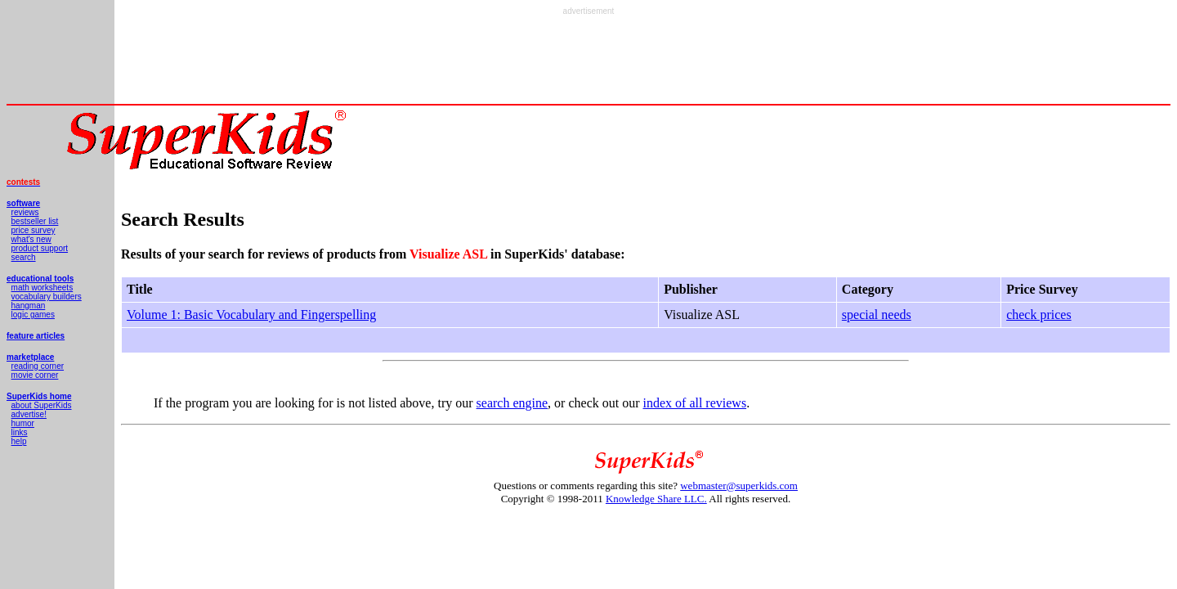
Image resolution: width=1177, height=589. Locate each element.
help (19, 441)
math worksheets (42, 287)
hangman (28, 305)
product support (40, 248)
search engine (512, 403)
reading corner (37, 366)
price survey (33, 230)
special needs (876, 314)
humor (22, 423)
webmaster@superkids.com (739, 485)
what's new (31, 239)
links (19, 432)
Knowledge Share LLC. (656, 498)
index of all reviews (695, 403)
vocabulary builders (46, 296)
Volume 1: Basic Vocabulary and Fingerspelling (251, 314)
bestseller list (35, 221)
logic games (33, 314)
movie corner (35, 375)
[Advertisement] (588, 52)
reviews (25, 212)
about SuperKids (41, 405)
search (23, 257)
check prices (1039, 314)
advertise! (29, 414)
